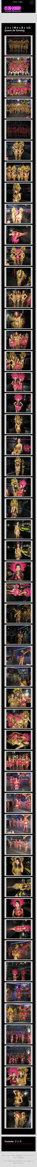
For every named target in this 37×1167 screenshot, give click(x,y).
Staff (3, 1155)
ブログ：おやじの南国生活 (14, 1155)
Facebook (20, 1157)
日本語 (15, 2)
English (20, 2)
